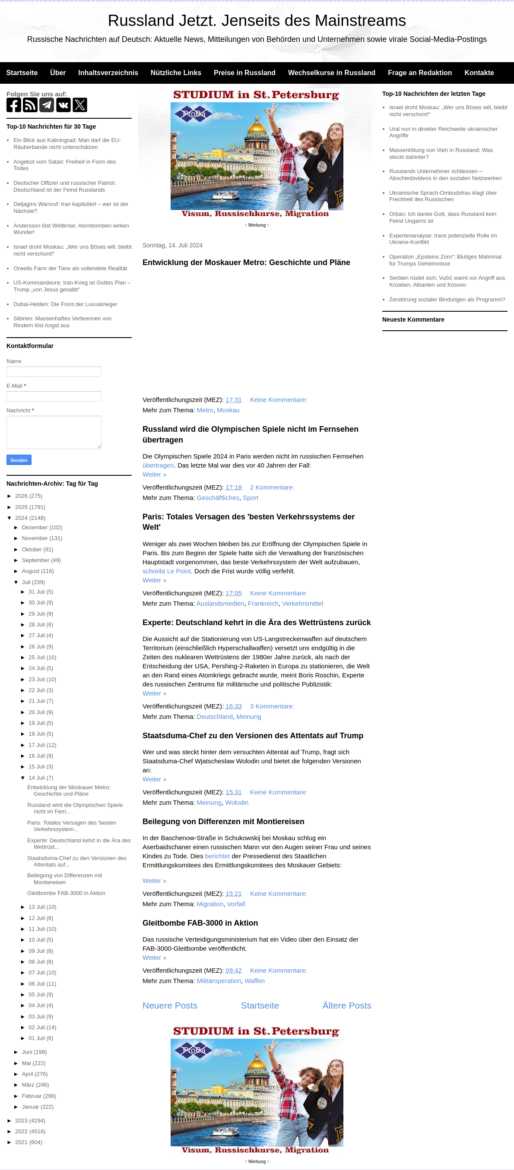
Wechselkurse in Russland (331, 72)
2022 (22, 1131)
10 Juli (37, 939)
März (29, 1084)
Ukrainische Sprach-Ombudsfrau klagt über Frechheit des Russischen (443, 196)
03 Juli (37, 1016)
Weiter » (155, 474)
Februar (32, 1096)
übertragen (158, 465)
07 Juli (37, 972)
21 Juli (37, 701)
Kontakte (479, 72)
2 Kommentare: (273, 487)
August (31, 571)
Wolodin (237, 802)
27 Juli (37, 635)
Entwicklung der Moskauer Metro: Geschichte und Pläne (246, 262)
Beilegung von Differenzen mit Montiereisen (224, 821)
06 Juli (37, 983)
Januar (31, 1107)
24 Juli (37, 668)
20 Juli (37, 712)
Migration (210, 904)
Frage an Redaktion (420, 72)
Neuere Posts (170, 1005)
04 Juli (37, 1005)
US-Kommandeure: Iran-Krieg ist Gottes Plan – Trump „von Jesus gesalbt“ (71, 286)
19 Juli (37, 723)
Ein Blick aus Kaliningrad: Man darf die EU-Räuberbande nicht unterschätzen (67, 143)
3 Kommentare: (273, 706)
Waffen (255, 980)
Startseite (22, 72)
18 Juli (37, 733)
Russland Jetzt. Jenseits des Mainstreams (257, 20)
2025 (22, 507)
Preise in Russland (245, 72)
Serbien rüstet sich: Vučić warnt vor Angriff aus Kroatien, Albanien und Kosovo (447, 281)
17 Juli (37, 745)
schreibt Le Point (167, 571)
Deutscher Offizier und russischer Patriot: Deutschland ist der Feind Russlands (64, 186)
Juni (28, 1052)
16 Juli (37, 756)
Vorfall (236, 904)
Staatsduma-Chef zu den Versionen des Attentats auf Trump (253, 735)
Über (58, 72)
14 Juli (37, 778)
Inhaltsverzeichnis (108, 72)
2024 (22, 518)
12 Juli (37, 918)
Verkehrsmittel (302, 603)
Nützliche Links (176, 72)
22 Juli (37, 690)
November (36, 538)
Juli (27, 582)
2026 (22, 496)
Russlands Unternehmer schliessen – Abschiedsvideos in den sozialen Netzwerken (445, 174)
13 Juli (37, 907)
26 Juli (37, 646)
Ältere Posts (347, 1005)
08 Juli (37, 961)
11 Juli (37, 929)
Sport (250, 497)
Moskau (228, 410)
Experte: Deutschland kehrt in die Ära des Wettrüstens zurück (257, 622)
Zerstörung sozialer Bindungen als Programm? (447, 299)
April (28, 1074)
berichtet (217, 856)
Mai (27, 1063)
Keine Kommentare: (279, 399)
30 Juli (37, 602)
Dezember (36, 527)
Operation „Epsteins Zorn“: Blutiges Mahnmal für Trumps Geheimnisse (445, 260)
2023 (22, 1120)
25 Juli (37, 657)
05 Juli (37, 994)
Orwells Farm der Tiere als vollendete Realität (70, 268)
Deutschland (215, 716)
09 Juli (37, 951)
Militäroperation (219, 980)
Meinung (248, 716)
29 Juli (37, 613)
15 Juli (37, 766)
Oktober (33, 549)
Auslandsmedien (220, 603)
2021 (22, 1142)
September (36, 560)
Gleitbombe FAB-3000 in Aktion (200, 923)
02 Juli (37, 1027)
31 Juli (37, 591)
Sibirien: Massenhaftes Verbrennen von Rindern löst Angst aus (62, 322)
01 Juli (37, 1038)
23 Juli (37, 679)
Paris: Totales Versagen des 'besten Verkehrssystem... (71, 826)
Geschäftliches (218, 497)
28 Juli (37, 624)
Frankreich (263, 603)
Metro (205, 410)
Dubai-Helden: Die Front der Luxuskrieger (65, 304)
